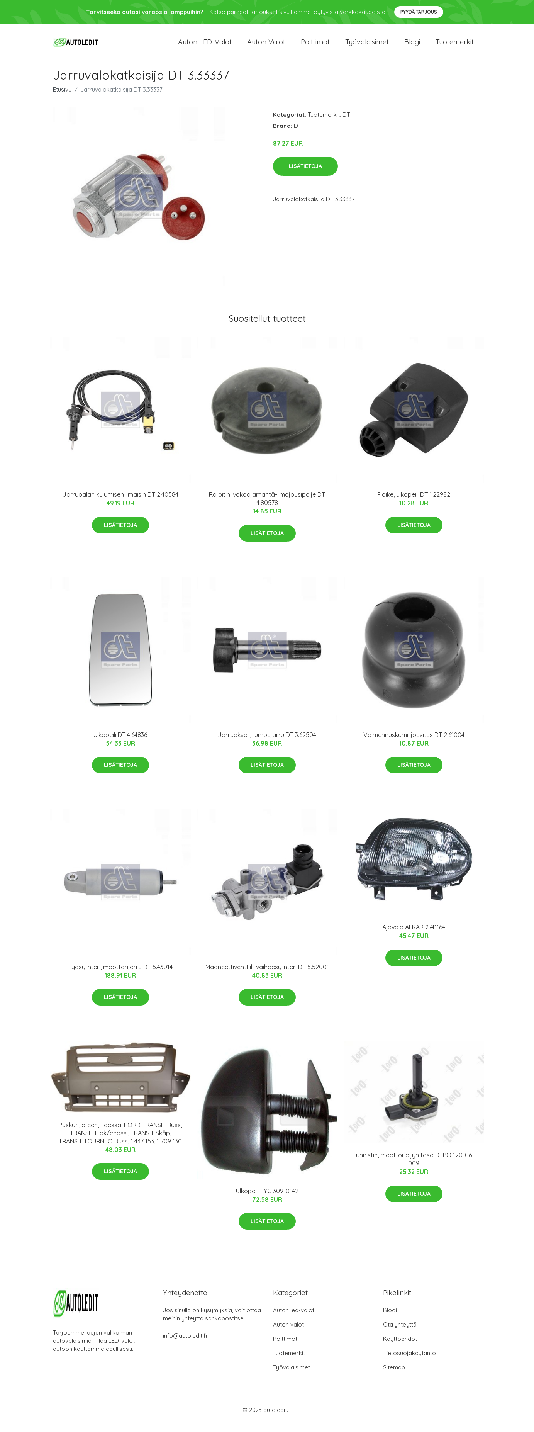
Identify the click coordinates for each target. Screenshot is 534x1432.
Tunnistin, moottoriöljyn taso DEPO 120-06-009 (413, 1168)
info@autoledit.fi (185, 1344)
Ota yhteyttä (400, 1333)
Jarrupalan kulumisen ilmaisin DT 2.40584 (120, 503)
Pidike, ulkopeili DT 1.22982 (413, 503)
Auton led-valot (293, 1319)
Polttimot (315, 46)
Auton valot (266, 46)
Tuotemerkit (455, 46)
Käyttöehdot (400, 1347)
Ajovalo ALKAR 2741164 (413, 936)
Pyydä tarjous (418, 12)
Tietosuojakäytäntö (409, 1362)
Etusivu (62, 98)
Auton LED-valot (205, 46)
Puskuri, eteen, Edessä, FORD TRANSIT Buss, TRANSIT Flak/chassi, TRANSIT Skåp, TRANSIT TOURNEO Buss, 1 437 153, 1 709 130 (120, 1141)
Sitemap (394, 1376)
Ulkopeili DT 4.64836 (120, 743)
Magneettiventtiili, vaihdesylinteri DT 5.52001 (267, 975)
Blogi (412, 46)
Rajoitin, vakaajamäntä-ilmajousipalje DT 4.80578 (267, 507)
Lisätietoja (305, 175)
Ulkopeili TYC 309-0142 (267, 1199)
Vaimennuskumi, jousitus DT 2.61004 (413, 743)
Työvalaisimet (367, 46)
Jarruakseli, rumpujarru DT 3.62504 (267, 743)
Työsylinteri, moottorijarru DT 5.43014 (120, 975)
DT (346, 123)
